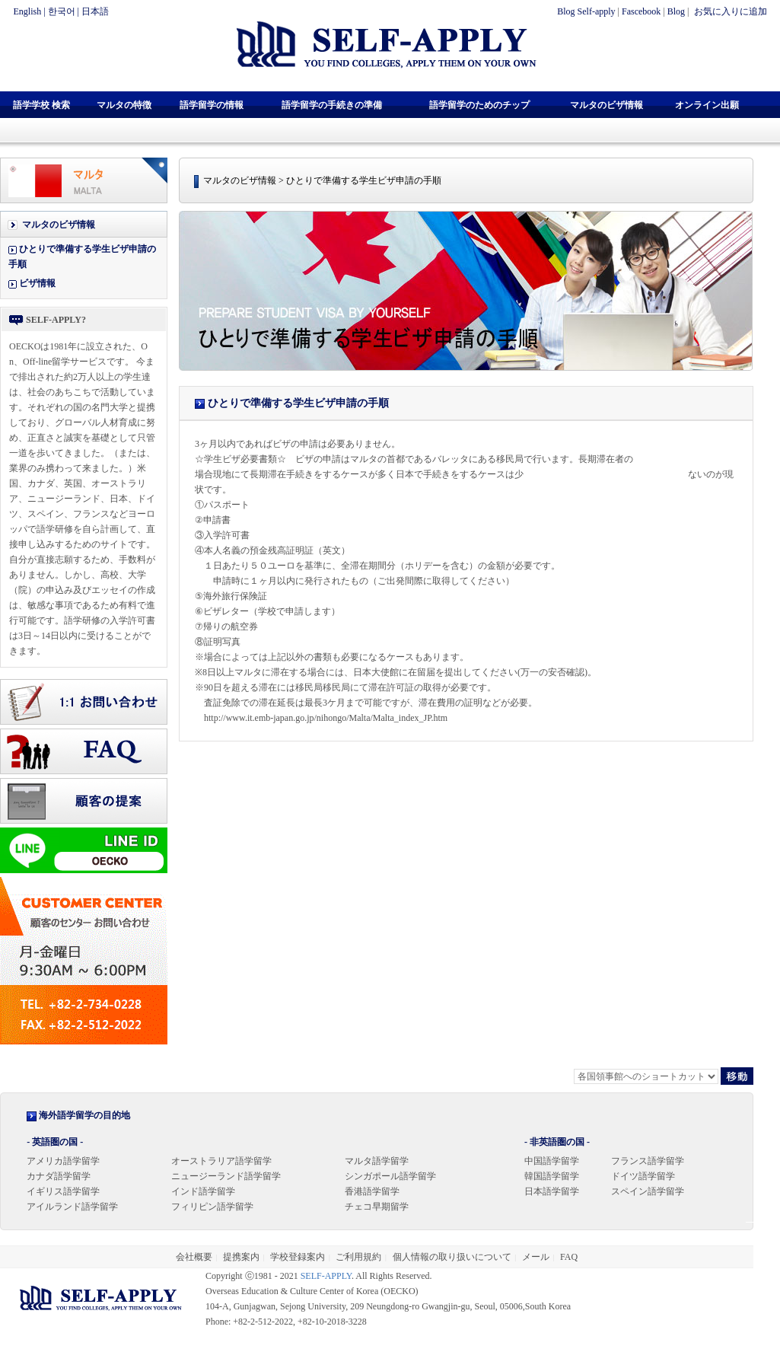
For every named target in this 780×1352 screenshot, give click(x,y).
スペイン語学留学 (647, 1191)
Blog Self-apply (586, 11)
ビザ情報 (37, 283)
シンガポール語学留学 (390, 1176)
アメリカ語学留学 (63, 1161)
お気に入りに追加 (729, 11)
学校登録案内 (297, 1257)
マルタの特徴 (124, 105)
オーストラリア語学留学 (221, 1161)
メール (535, 1257)
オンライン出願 (707, 105)
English (28, 11)
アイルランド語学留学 (72, 1206)
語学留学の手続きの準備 (332, 105)
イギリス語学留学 (63, 1191)
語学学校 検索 (41, 105)
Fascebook (641, 11)
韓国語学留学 (551, 1176)
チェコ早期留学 (377, 1206)
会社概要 (194, 1257)
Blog (676, 11)
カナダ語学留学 (59, 1176)
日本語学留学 (551, 1191)
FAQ (569, 1257)
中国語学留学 (551, 1161)
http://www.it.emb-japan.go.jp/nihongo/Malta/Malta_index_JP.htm (325, 718)
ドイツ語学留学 (643, 1176)
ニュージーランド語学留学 (226, 1176)
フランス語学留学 (647, 1161)
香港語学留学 (372, 1191)
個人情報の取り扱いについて (452, 1257)
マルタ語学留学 (377, 1161)
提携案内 (241, 1257)
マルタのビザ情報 (606, 105)
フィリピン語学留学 (212, 1206)
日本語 (95, 11)
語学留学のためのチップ (479, 105)
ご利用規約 (358, 1257)
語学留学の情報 (212, 105)
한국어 (61, 11)
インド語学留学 (203, 1191)
